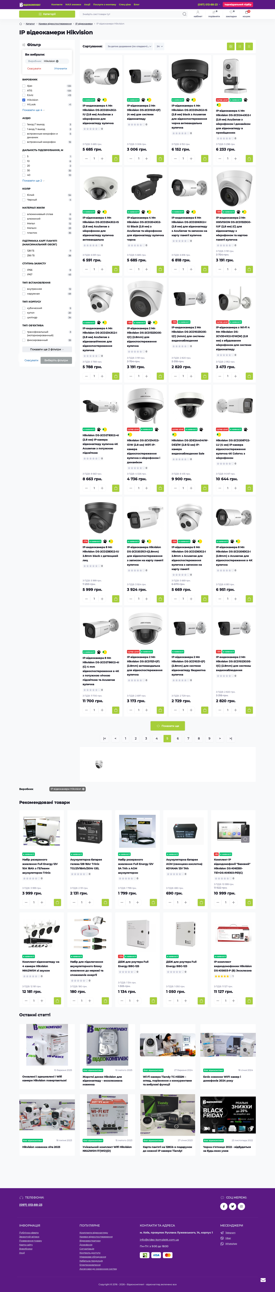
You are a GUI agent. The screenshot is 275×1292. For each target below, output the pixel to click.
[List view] (240, 46)
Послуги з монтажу (104, 4)
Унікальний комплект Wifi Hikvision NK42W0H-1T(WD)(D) (107, 1149)
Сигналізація (86, 1248)
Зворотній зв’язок (29, 1236)
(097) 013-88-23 (30, 1205)
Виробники (25, 1248)
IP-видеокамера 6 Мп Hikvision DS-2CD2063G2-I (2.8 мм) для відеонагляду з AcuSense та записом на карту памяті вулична (189, 226)
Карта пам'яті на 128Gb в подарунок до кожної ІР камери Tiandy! (167, 1149)
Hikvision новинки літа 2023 (41, 1147)
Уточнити (60, 68)
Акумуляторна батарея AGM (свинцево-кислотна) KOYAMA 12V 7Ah (184, 864)
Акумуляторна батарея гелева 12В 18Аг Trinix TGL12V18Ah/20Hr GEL (86, 864)
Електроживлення (89, 1264)
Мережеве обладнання (92, 1256)
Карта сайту (26, 1244)
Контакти (56, 4)
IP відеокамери (84, 23)
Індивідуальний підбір (238, 4)
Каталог (30, 23)
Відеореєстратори (89, 1240)
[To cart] (115, 158)
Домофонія (85, 1244)
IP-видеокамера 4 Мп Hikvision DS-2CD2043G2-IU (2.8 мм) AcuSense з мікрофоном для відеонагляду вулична (100, 114)
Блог (136, 4)
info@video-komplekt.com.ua (159, 1239)
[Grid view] (231, 46)
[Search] (184, 14)
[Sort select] (129, 46)
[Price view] (249, 46)
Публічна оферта (29, 1232)
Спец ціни (125, 4)
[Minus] (86, 158)
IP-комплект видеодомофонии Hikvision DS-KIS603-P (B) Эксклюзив (233, 966)
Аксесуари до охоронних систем (98, 1269)
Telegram (230, 1232)
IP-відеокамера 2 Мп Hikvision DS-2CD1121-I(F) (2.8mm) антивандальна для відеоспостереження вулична (144, 665)
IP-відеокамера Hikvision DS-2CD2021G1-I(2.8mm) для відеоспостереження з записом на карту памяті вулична (145, 556)
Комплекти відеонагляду (93, 1232)
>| (231, 738)
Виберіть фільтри (56, 360)
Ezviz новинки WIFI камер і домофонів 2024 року (222, 1078)
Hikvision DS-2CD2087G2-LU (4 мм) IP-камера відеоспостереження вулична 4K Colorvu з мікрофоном (233, 449)
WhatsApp (231, 1243)
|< (104, 738)
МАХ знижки (73, 4)
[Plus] (102, 158)
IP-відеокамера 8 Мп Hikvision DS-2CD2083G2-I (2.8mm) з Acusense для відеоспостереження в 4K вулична (234, 556)
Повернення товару (30, 1240)
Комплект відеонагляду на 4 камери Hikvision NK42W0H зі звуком (40, 966)
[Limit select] (159, 46)
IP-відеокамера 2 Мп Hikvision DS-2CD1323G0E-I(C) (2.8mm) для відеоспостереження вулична (144, 337)
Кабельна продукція (91, 1260)
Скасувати (34, 68)
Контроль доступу (89, 1252)
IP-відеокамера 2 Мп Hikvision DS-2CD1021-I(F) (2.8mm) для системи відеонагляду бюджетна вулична (188, 665)
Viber (228, 1238)
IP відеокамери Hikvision (66, 788)
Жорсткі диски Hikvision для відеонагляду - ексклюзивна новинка (102, 1080)
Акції (87, 4)
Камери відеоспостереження (55, 23)
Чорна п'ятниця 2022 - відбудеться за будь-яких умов (227, 1149)
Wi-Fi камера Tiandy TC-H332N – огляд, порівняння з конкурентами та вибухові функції (167, 1080)
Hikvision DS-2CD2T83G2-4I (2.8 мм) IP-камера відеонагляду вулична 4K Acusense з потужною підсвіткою (101, 444)
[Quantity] (94, 158)
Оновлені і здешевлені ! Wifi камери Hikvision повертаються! (44, 1078)
